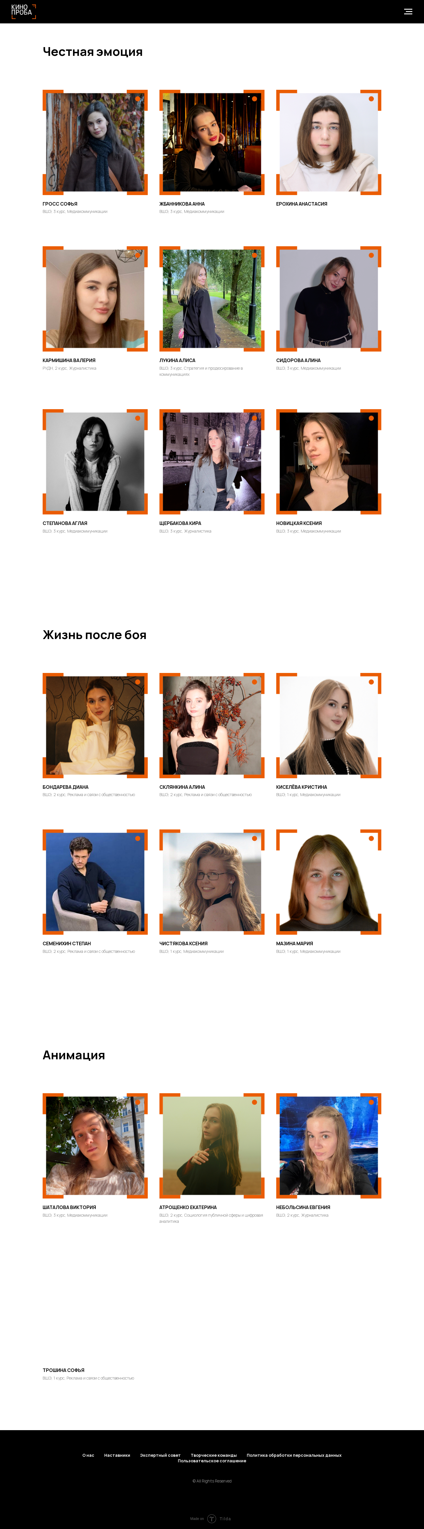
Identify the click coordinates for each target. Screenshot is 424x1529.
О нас (88, 1455)
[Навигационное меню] (408, 12)
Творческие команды (214, 1455)
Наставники (117, 1455)
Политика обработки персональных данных (294, 1455)
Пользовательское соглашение (212, 1460)
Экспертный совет (160, 1455)
